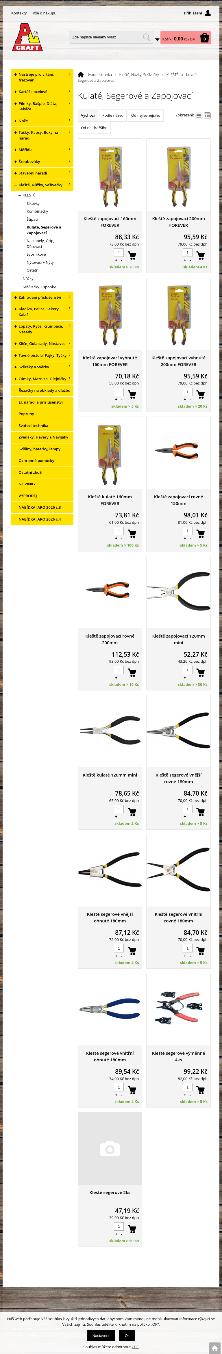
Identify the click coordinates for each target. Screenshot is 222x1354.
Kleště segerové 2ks (109, 1192)
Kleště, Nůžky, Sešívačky (139, 74)
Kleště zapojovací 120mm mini (178, 639)
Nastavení (101, 1335)
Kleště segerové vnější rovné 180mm (178, 778)
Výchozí (88, 115)
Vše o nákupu (45, 13)
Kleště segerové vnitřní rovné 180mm (178, 917)
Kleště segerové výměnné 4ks (178, 1056)
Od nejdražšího (94, 127)
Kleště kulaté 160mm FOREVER (110, 500)
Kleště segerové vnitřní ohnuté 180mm (110, 1056)
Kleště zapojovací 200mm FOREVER (178, 222)
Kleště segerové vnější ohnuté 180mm (110, 917)
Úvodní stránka (99, 74)
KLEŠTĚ (172, 74)
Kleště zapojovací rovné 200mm (109, 639)
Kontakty (19, 13)
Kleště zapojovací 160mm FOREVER (110, 222)
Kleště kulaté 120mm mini (110, 775)
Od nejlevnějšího (145, 115)
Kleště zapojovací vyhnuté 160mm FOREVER (110, 361)
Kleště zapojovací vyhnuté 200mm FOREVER (178, 361)
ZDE (135, 1346)
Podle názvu (112, 115)
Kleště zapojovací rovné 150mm (178, 500)
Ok (127, 1335)
